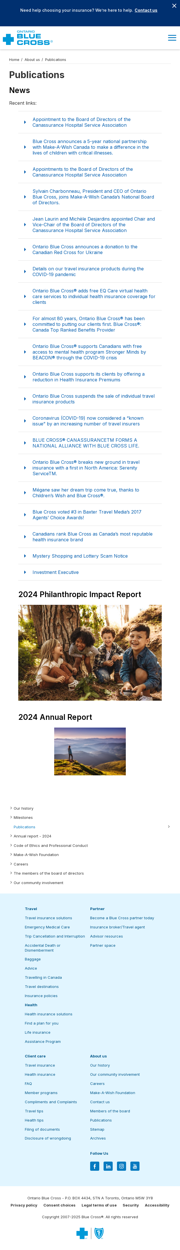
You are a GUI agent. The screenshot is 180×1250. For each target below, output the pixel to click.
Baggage (33, 959)
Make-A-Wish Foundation (36, 854)
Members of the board (110, 1111)
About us (32, 60)
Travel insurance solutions (48, 918)
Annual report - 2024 (32, 836)
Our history (23, 808)
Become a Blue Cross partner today (122, 918)
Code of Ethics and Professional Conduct (51, 845)
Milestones (23, 817)
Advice (31, 968)
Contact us (146, 10)
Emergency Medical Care (47, 927)
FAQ (28, 1083)
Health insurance (40, 1074)
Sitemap (97, 1129)
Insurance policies (41, 995)
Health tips (34, 1120)
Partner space (103, 945)
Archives (98, 1138)
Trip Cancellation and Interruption (55, 936)
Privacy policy (24, 1205)
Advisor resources (106, 936)
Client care (35, 1056)
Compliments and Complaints (51, 1102)
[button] (172, 38)
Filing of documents (42, 1129)
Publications (24, 827)
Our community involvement (38, 882)
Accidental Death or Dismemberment (42, 947)
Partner (97, 908)
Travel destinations (42, 986)
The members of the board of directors (49, 873)
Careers (21, 864)
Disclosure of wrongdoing (48, 1138)
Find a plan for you (41, 1023)
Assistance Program (43, 1041)
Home (14, 60)
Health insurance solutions (48, 1014)
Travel (31, 908)
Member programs (41, 1092)
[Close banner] (174, 5)
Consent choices (59, 1205)
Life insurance (37, 1032)
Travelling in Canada (43, 977)
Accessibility (157, 1205)
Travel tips (34, 1111)
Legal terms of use (99, 1205)
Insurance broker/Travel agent (117, 927)
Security (131, 1205)
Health (31, 1005)
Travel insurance (40, 1065)
